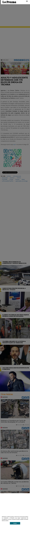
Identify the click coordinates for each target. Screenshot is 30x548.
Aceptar (15, 523)
